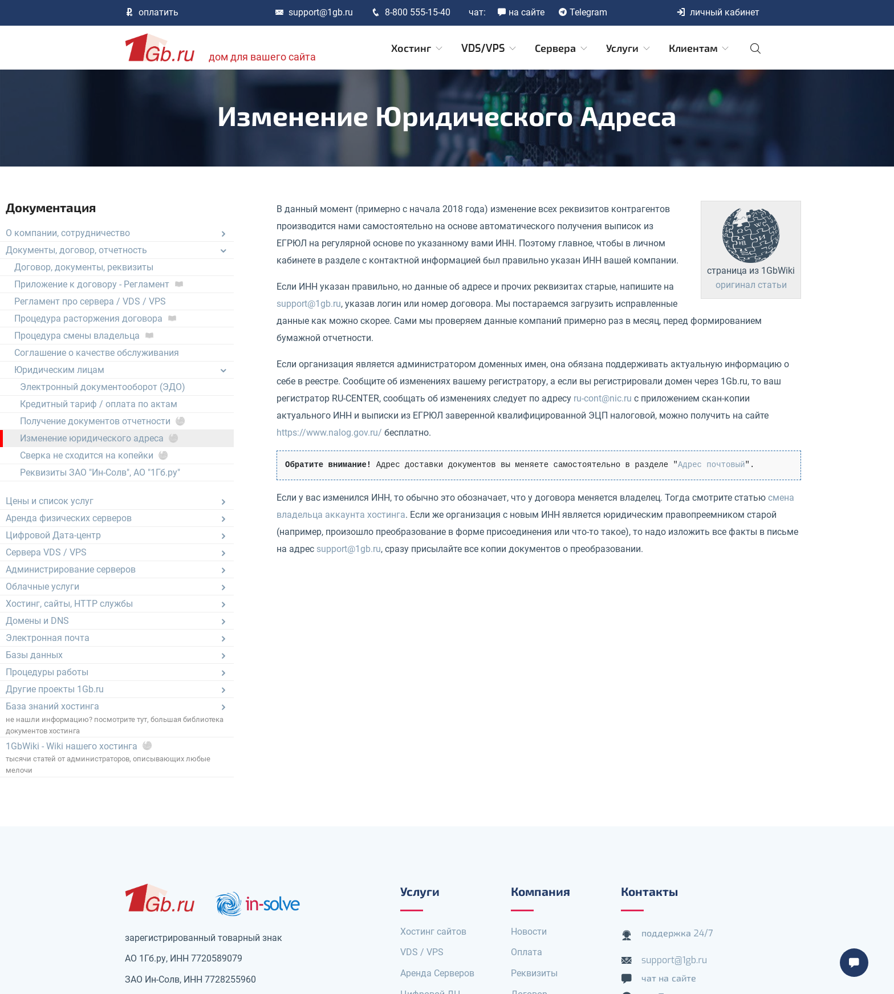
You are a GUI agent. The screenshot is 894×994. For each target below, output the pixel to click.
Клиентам (700, 48)
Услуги (629, 48)
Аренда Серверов (437, 973)
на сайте (520, 12)
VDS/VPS (489, 48)
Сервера (562, 48)
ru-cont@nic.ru (603, 398)
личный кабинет (717, 12)
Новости (529, 931)
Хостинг (417, 48)
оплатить (151, 12)
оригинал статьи (751, 284)
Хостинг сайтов (433, 931)
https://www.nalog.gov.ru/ (329, 432)
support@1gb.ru (314, 12)
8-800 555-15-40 (410, 12)
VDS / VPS (422, 952)
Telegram (582, 12)
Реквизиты (534, 973)
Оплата (526, 952)
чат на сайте (668, 978)
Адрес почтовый (711, 464)
